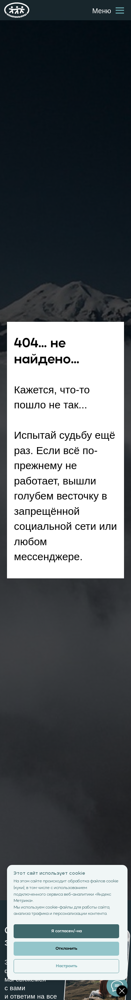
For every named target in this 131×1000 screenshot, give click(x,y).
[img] (16, 10)
